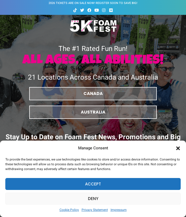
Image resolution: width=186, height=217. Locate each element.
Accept (93, 184)
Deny (93, 198)
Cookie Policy (69, 209)
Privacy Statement (95, 209)
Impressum (119, 209)
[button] (178, 148)
